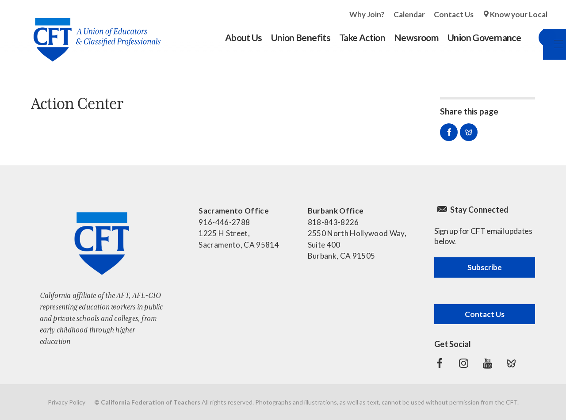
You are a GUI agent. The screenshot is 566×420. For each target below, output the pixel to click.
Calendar (409, 14)
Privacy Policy (66, 402)
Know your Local (518, 14)
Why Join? (367, 14)
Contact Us (454, 14)
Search (538, 37)
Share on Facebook (449, 132)
